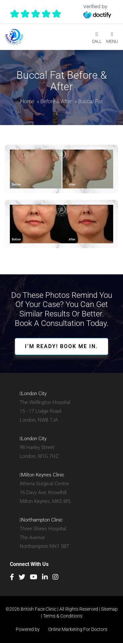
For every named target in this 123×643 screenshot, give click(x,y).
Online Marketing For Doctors (74, 629)
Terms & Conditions (62, 616)
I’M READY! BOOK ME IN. (61, 346)
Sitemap (109, 609)
